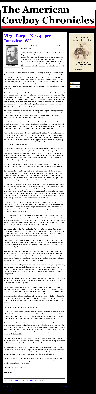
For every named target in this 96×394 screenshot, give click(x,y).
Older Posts (62, 386)
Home (35, 386)
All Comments (75, 86)
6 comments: (29, 380)
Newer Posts (8, 386)
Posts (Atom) (14, 391)
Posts (72, 83)
